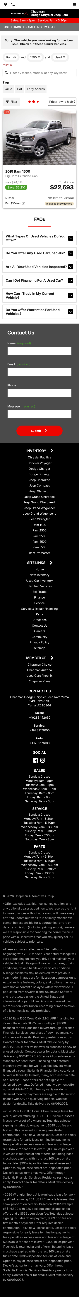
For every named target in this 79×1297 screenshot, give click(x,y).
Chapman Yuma (39, 681)
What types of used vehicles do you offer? (39, 238)
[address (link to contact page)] (5, 4)
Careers (39, 631)
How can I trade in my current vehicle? (39, 295)
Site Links (36, 563)
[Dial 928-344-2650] (13, 4)
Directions (39, 620)
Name (19, 343)
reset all (8, 65)
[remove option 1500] (35, 57)
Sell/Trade (39, 592)
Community (39, 637)
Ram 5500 (40, 547)
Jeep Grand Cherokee (39, 497)
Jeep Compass (39, 485)
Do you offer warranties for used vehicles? (39, 312)
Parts (39, 614)
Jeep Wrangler (40, 519)
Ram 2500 (39, 530)
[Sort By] (62, 102)
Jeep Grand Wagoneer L (39, 513)
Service (39, 603)
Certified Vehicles (40, 586)
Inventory (36, 451)
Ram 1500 (39, 525)
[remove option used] (60, 57)
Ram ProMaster (39, 553)
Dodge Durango (39, 474)
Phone (11, 385)
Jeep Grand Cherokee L (39, 502)
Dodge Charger (39, 468)
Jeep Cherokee (39, 480)
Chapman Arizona (39, 670)
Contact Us (39, 625)
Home (39, 569)
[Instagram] (43, 760)
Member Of (36, 658)
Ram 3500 (39, 536)
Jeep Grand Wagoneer (39, 508)
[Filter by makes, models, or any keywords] (39, 73)
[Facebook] (36, 760)
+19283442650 (39, 717)
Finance (39, 597)
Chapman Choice (39, 664)
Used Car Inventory (39, 580)
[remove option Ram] (11, 57)
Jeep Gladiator (39, 491)
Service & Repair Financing (39, 609)
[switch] (74, 4)
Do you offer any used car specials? (39, 253)
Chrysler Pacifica (39, 457)
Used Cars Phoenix (39, 675)
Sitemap (39, 648)
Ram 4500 (39, 541)
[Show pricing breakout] (15, 203)
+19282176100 (40, 730)
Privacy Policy (39, 642)
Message (21, 406)
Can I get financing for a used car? (39, 280)
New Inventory (39, 575)
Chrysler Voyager (39, 463)
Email (18, 364)
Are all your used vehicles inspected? (39, 266)
